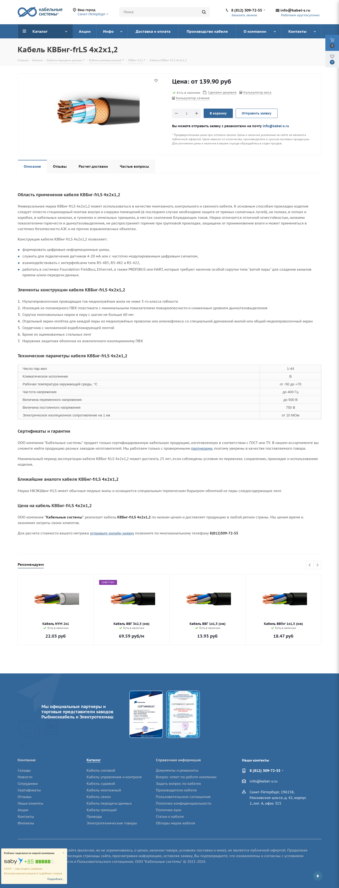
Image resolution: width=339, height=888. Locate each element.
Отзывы (25, 796)
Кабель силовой (101, 770)
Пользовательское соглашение (183, 796)
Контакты (26, 816)
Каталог (94, 760)
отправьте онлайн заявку (112, 533)
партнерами (201, 448)
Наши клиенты (30, 803)
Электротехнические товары (112, 823)
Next (317, 565)
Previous (310, 565)
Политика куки (168, 810)
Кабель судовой (101, 783)
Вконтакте (318, 876)
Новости (25, 777)
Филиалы (26, 823)
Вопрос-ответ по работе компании (186, 777)
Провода (94, 816)
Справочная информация (178, 760)
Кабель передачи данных (109, 803)
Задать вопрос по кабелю (178, 783)
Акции (23, 810)
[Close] (63, 853)
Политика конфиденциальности (183, 803)
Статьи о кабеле (170, 816)
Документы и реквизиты (177, 770)
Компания (27, 760)
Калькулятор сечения (193, 98)
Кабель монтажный (104, 790)
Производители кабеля (176, 790)
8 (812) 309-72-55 (246, 10)
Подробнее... (56, 879)
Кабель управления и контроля (114, 777)
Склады (24, 770)
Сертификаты (29, 790)
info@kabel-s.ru (295, 10)
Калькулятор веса (257, 92)
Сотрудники (28, 783)
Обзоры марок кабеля (175, 823)
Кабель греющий (102, 810)
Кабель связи (99, 796)
